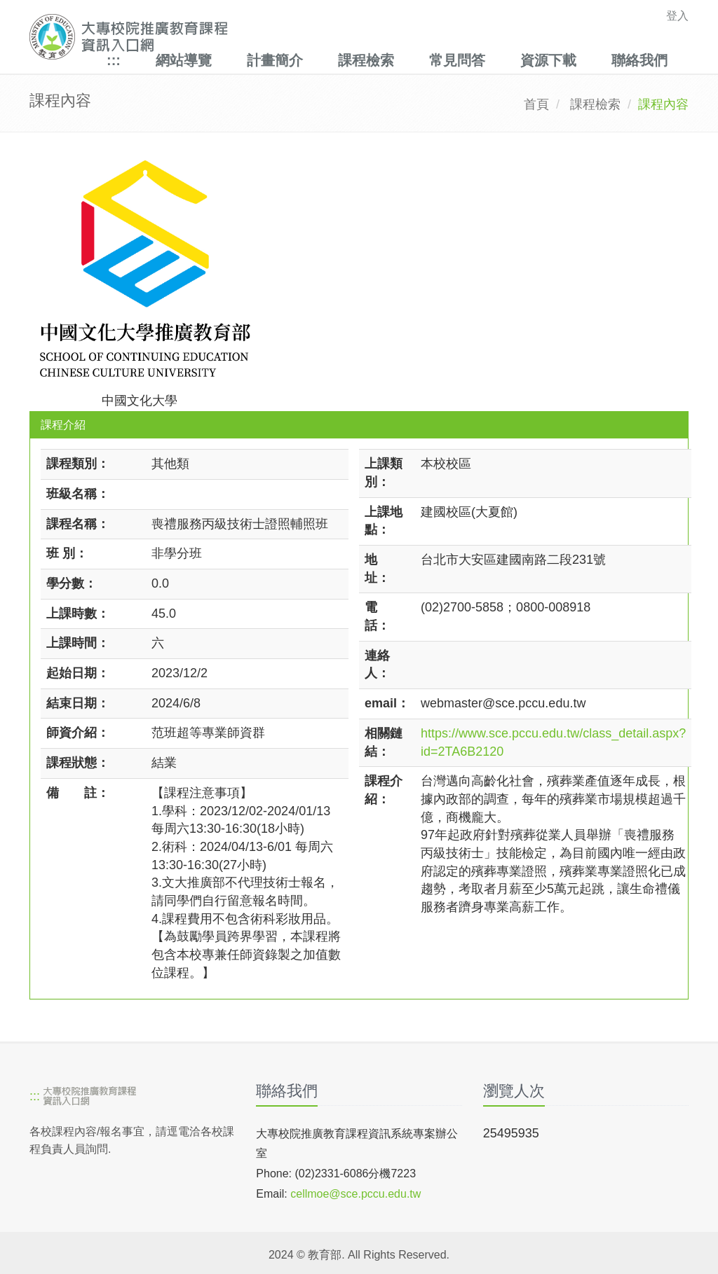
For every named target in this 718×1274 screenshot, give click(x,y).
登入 (677, 16)
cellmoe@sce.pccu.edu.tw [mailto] (355, 1194)
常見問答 (457, 60)
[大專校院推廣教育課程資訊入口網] (295, 37)
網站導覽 (184, 60)
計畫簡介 (275, 60)
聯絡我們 (639, 60)
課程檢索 (366, 60)
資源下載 (548, 60)
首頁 (536, 104)
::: (114, 60)
